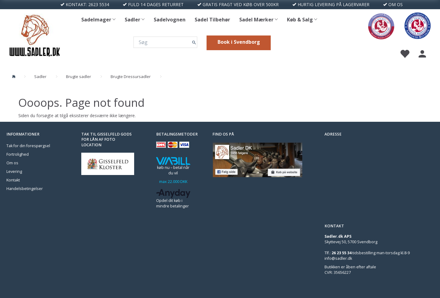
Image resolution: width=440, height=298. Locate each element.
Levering (14, 171)
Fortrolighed (17, 154)
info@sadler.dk (338, 258)
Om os (12, 163)
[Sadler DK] (34, 34)
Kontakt (13, 180)
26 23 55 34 (341, 252)
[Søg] (194, 42)
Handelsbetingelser (24, 188)
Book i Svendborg (239, 42)
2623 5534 (98, 4)
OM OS (395, 4)
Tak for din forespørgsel (28, 145)
